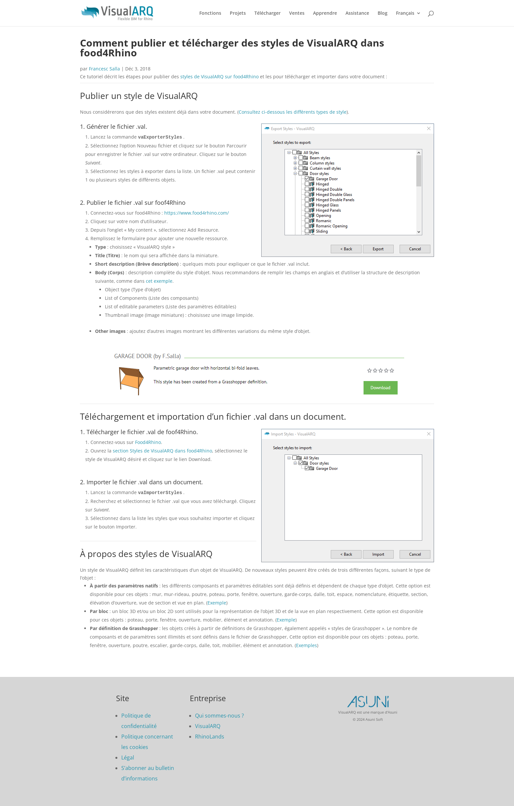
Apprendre (325, 13)
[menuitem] (408, 18)
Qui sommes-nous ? (219, 715)
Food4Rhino (148, 442)
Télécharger (267, 13)
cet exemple (159, 281)
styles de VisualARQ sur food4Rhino (219, 76)
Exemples (306, 645)
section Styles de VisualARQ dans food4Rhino (162, 450)
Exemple (217, 602)
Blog (382, 13)
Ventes (297, 13)
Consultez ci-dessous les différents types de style (292, 112)
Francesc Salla (104, 69)
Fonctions (210, 13)
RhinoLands (209, 735)
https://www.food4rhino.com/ (196, 212)
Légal (127, 756)
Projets (238, 13)
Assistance (357, 13)
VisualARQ (207, 725)
